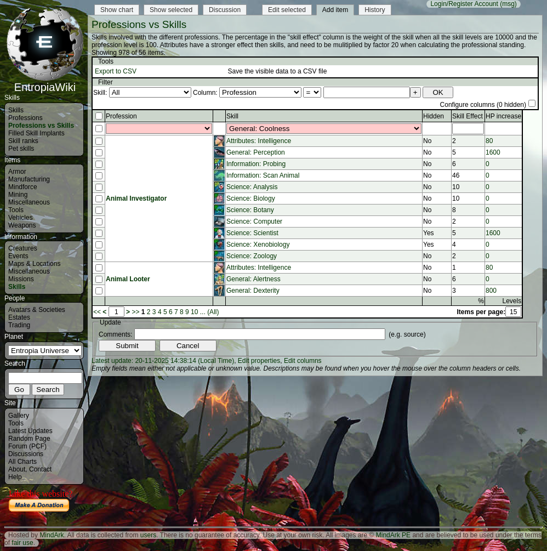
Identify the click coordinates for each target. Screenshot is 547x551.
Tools (16, 210)
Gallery (18, 415)
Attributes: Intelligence (258, 141)
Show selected (171, 10)
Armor (17, 171)
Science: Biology (250, 198)
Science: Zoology (251, 256)
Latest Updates (30, 431)
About (16, 469)
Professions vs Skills (41, 125)
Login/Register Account (464, 4)
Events (18, 256)
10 (194, 312)
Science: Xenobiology (257, 244)
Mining (17, 194)
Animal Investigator (136, 198)
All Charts (22, 461)
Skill (232, 116)
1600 (493, 152)
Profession (121, 116)
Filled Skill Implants (36, 133)
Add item (335, 10)
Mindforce (22, 187)
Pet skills (21, 148)
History (374, 10)
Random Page (29, 438)
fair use (22, 543)
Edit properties (259, 361)
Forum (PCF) (27, 446)
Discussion (225, 10)
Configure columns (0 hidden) (483, 105)
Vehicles (20, 217)
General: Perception (255, 152)
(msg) (508, 4)
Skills (16, 110)
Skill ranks (23, 141)
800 (491, 290)
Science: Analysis (251, 187)
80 (489, 141)
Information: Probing (256, 164)
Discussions (25, 454)
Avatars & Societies (36, 310)
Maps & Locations (34, 264)
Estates (19, 317)
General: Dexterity (253, 290)
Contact (40, 469)
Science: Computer (254, 221)
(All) (213, 312)
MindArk (51, 535)
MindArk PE (393, 535)
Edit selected (287, 10)
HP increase (503, 116)
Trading (19, 325)
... (203, 312)
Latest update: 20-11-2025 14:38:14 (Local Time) (163, 361)
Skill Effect (467, 116)
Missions (21, 279)
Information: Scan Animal (262, 175)
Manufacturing (29, 179)
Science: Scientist (252, 233)
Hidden (433, 116)
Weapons (22, 225)
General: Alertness (253, 279)
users (148, 535)
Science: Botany (250, 210)
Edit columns (303, 361)
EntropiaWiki (45, 82)
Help (15, 477)
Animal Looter (128, 279)
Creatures (22, 248)
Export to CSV (115, 71)
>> (135, 312)
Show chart (116, 10)
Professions (25, 118)
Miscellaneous (29, 202)
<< (97, 312)
